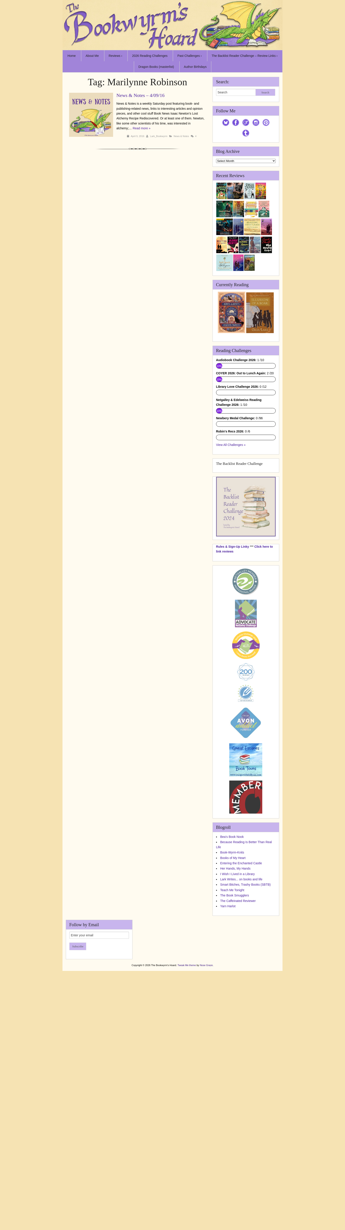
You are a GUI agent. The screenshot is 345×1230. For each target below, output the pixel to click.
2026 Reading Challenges (149, 56)
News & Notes (181, 136)
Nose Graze (206, 965)
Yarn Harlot (228, 906)
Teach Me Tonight (232, 890)
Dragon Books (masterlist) (156, 67)
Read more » (141, 128)
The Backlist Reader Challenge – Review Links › (245, 56)
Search (265, 92)
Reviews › (115, 56)
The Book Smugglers (234, 895)
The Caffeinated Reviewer (238, 901)
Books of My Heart (233, 858)
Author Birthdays (195, 67)
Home (72, 56)
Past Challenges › (189, 56)
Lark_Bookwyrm (158, 136)
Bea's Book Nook (232, 837)
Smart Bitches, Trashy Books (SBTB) (245, 884)
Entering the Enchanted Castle (241, 863)
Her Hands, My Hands (235, 868)
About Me (92, 56)
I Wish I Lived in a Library (237, 874)
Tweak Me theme (187, 965)
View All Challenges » (231, 445)
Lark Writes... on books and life (241, 879)
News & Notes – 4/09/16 (140, 95)
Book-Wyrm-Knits (232, 852)
